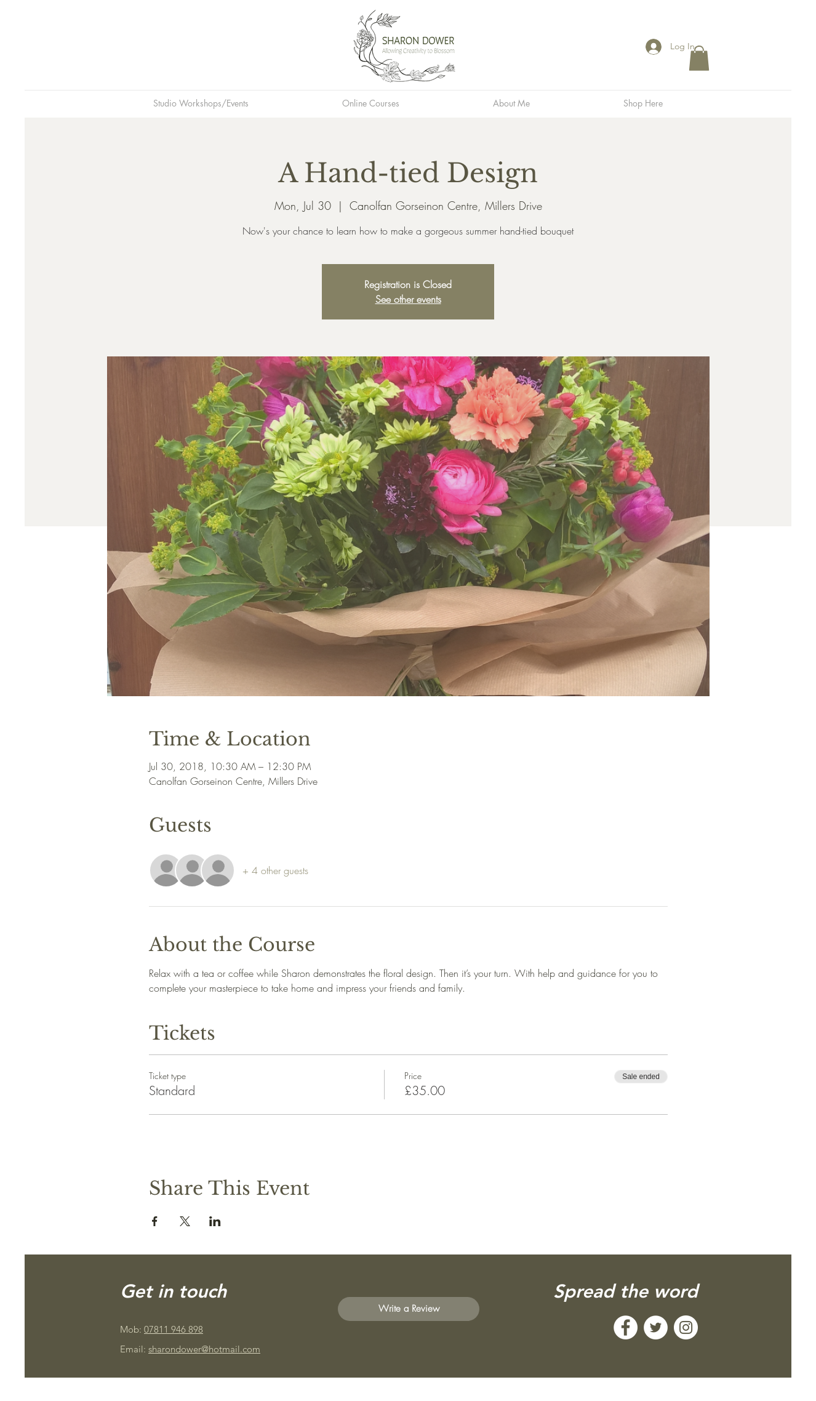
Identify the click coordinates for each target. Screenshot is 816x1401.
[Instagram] (686, 1327)
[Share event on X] (185, 1221)
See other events (408, 299)
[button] (699, 58)
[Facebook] (626, 1327)
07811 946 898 (173, 1329)
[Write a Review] (408, 1309)
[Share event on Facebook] (155, 1221)
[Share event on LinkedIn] (215, 1221)
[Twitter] (656, 1327)
